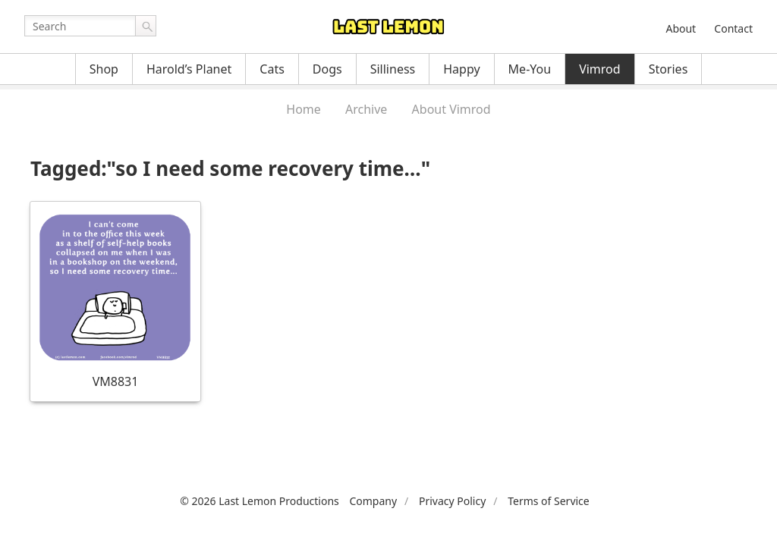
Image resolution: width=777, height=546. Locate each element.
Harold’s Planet (188, 69)
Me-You (530, 69)
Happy (461, 69)
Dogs (327, 69)
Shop (104, 69)
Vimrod (600, 69)
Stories (668, 69)
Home (303, 109)
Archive (366, 109)
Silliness (393, 69)
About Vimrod (451, 109)
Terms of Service (549, 501)
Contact (733, 28)
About (680, 28)
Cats (272, 69)
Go (145, 25)
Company (373, 501)
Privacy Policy (452, 501)
